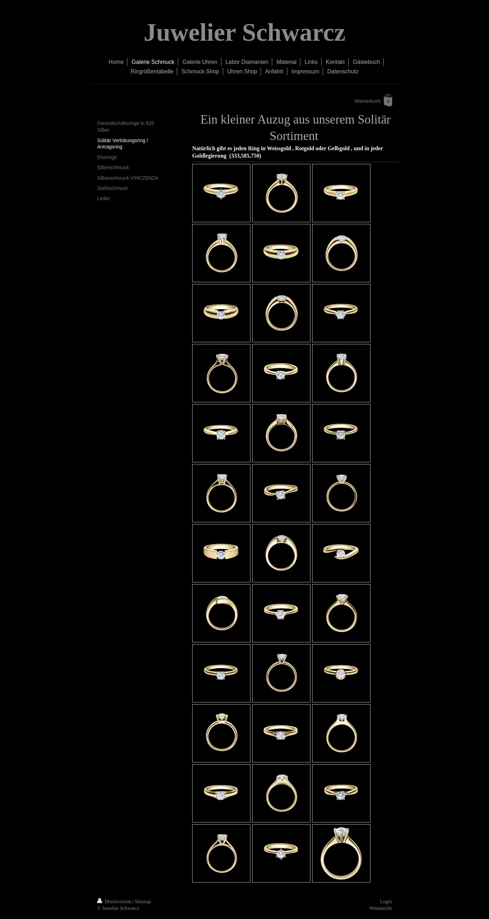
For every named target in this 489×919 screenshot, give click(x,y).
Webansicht (380, 908)
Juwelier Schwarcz (244, 32)
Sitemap (143, 901)
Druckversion (115, 901)
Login (386, 901)
